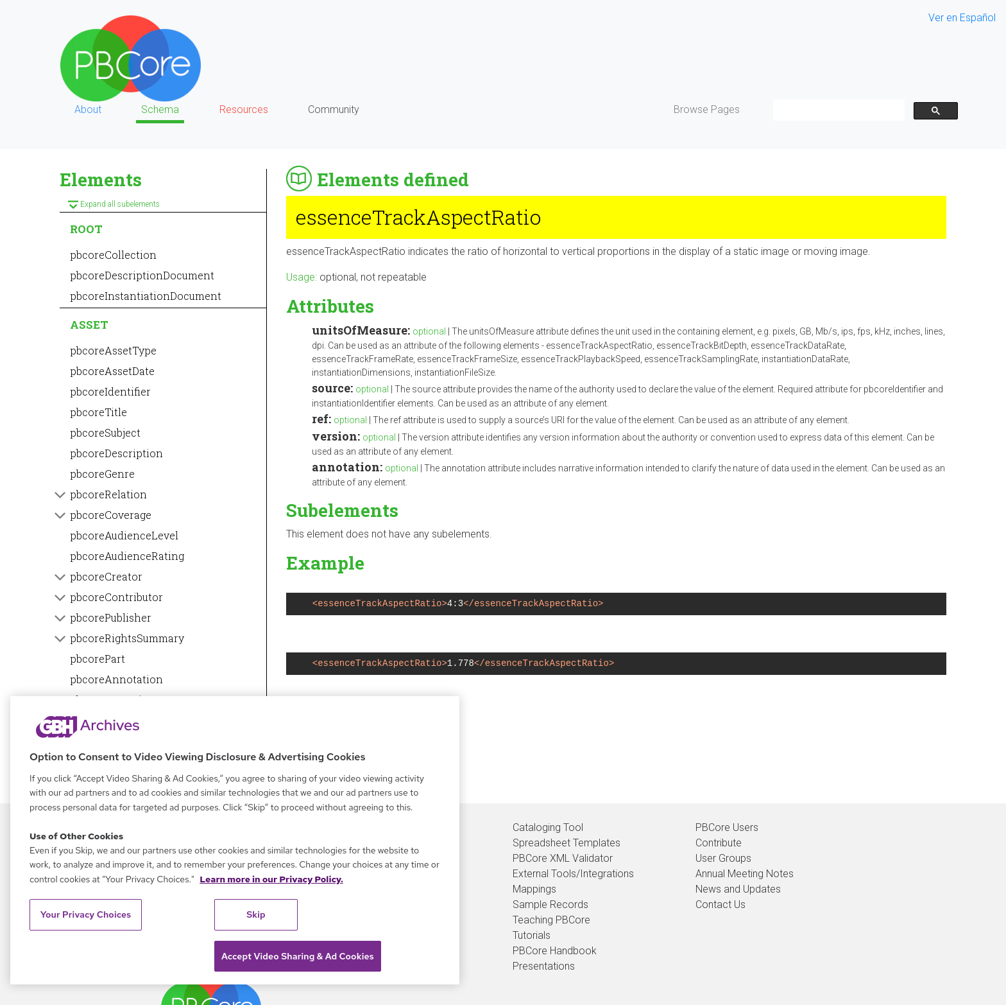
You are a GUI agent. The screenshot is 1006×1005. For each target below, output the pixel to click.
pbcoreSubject (105, 432)
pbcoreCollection (113, 254)
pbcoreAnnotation (116, 679)
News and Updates (738, 889)
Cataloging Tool (548, 827)
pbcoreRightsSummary (127, 638)
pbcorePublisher (110, 617)
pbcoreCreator (106, 576)
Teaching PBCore (551, 920)
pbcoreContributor (116, 597)
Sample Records (550, 904)
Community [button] (333, 109)
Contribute (718, 843)
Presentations (544, 966)
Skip (256, 914)
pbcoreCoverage (110, 514)
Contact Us (720, 904)
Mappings (534, 889)
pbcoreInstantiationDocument (145, 295)
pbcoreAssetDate (112, 371)
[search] (837, 110)
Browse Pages (707, 109)
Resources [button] (243, 109)
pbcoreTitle (98, 412)
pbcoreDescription (116, 453)
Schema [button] (160, 109)
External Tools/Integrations (573, 874)
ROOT (86, 229)
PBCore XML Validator (563, 858)
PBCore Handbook (555, 951)
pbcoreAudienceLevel (124, 535)
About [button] (87, 109)
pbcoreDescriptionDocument (142, 275)
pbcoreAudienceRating (127, 556)
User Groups (723, 858)
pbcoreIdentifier (110, 391)
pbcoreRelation (108, 494)
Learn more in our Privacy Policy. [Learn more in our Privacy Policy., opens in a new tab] (271, 879)
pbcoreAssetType (113, 350)
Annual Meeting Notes (744, 874)
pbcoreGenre (102, 473)
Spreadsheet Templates (566, 843)
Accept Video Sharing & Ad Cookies (297, 956)
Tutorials (531, 935)
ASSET (89, 324)
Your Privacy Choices (86, 914)
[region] (234, 840)
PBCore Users (726, 827)
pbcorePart (97, 658)
